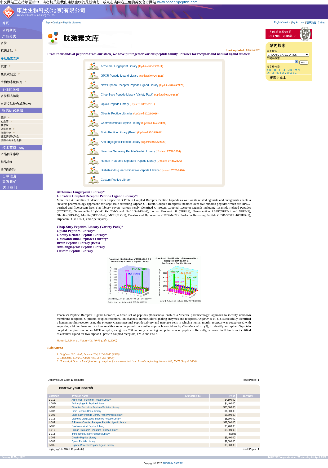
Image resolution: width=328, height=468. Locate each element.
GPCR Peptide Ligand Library (119, 75)
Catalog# (54, 396)
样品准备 (7, 162)
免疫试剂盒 (10, 74)
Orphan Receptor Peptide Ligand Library (92, 445)
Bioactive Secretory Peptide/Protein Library (128, 151)
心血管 (5, 121)
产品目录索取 (10, 154)
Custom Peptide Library (115, 179)
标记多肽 (9, 50)
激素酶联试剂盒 (10, 136)
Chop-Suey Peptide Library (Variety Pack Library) (97, 415)
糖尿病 (5, 125)
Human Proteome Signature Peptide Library (128, 160)
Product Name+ (81, 396)
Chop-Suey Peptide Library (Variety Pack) (127, 94)
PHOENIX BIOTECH (173, 463)
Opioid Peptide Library (115, 104)
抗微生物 (6, 132)
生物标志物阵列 (13, 82)
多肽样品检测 (10, 96)
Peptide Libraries (72, 22)
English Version (282, 22)
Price (232, 396)
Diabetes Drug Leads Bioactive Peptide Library (95, 418)
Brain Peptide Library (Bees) (119, 132)
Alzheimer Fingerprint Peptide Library (91, 399)
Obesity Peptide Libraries (117, 113)
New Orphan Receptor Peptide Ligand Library (129, 85)
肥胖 (3, 117)
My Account (298, 22)
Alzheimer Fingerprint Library (119, 66)
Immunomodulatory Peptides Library (90, 434)
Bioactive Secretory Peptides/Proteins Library (95, 407)
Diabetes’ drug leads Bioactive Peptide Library (130, 170)
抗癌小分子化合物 (11, 140)
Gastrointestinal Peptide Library (120, 123)
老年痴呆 (6, 128)
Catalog (56, 22)
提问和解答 (8, 169)
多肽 (4, 43)
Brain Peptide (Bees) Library (86, 411)
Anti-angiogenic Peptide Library (120, 142)
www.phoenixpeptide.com (177, 2)
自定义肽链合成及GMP (16, 103)
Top (48, 22)
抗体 (6, 66)
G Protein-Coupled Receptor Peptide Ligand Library (98, 422)
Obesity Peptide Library (84, 437)
